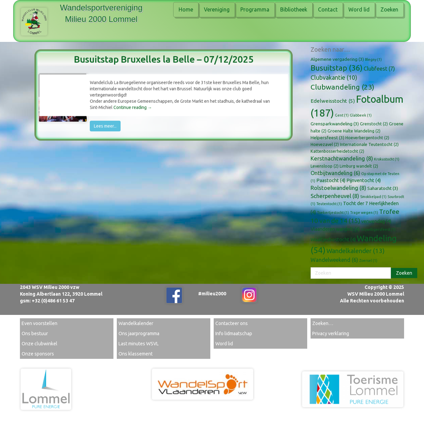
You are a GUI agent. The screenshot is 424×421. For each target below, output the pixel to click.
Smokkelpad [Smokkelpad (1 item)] (373, 197)
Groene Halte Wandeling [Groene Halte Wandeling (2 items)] (353, 130)
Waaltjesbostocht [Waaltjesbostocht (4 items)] (333, 239)
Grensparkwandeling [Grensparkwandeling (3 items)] (335, 123)
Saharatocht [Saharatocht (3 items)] (382, 188)
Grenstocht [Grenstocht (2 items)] (374, 123)
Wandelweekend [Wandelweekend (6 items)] (334, 260)
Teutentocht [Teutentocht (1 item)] (329, 204)
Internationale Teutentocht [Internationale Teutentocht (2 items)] (369, 144)
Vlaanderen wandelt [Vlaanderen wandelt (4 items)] (335, 229)
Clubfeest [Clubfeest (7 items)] (379, 69)
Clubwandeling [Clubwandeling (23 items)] (342, 87)
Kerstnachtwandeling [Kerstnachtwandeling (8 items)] (342, 158)
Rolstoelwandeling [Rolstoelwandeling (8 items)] (338, 187)
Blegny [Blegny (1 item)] (373, 59)
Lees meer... (113, 121)
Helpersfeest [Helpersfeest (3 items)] (327, 137)
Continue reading (137, 105)
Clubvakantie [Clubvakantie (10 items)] (334, 77)
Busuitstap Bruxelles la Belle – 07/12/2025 (164, 64)
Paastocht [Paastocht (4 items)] (330, 180)
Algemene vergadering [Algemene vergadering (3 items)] (337, 59)
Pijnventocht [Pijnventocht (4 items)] (363, 180)
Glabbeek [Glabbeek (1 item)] (361, 115)
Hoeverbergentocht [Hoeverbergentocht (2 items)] (367, 137)
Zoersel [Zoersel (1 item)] (368, 260)
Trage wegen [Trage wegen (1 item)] (364, 212)
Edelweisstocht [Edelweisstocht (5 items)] (333, 101)
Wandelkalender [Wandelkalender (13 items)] (355, 250)
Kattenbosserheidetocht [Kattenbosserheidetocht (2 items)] (337, 151)
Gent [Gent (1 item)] (342, 115)
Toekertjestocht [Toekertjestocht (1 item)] (333, 212)
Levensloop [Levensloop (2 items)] (325, 166)
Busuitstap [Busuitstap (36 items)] (337, 68)
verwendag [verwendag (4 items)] (376, 221)
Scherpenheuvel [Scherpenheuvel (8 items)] (335, 196)
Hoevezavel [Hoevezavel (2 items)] (325, 144)
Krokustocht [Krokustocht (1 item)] (386, 159)
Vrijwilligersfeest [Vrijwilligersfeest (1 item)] (378, 229)
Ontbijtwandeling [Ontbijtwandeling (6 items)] (335, 173)
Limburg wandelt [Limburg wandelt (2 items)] (359, 166)
